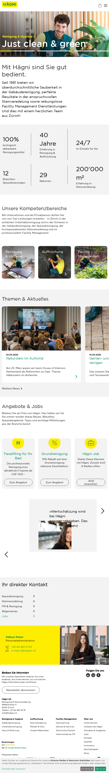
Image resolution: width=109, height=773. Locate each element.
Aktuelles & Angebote (94, 730)
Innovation (89, 745)
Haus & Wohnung (10, 730)
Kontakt (88, 738)
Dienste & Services (65, 726)
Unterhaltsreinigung (12, 726)
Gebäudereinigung (11, 723)
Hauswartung (62, 723)
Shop (86, 753)
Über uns (88, 719)
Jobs (5, 619)
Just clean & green (44, 43)
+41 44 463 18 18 (17, 710)
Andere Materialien (39, 730)
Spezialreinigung (12, 600)
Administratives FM (65, 734)
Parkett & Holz (37, 726)
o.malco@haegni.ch (23, 654)
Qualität (88, 742)
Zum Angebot (18, 485)
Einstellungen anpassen (13, 769)
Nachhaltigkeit (91, 749)
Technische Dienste (65, 730)
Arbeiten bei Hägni (93, 726)
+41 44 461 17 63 (21, 650)
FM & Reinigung (12, 609)
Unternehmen (91, 723)
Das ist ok (100, 769)
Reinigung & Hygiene (12, 719)
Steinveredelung (12, 605)
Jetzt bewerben (90, 486)
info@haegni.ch (9, 713)
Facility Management (66, 719)
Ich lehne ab (87, 769)
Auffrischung (36, 719)
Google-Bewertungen (17, 748)
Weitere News (11, 388)
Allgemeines (10, 614)
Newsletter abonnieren (20, 690)
